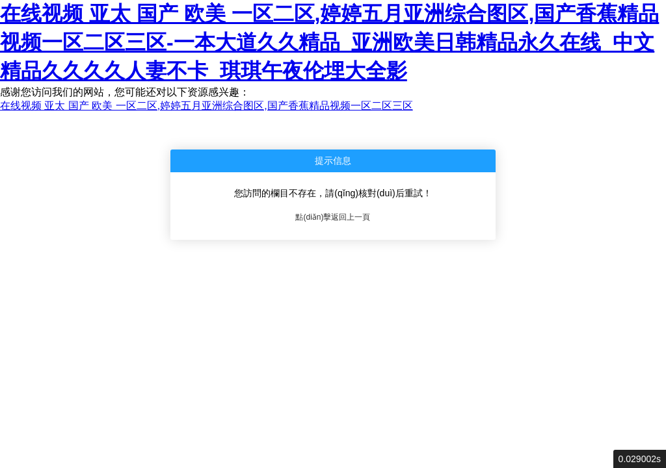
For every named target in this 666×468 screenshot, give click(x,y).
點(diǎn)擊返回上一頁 (332, 217)
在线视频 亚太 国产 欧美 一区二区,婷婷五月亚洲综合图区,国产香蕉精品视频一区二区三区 (206, 105)
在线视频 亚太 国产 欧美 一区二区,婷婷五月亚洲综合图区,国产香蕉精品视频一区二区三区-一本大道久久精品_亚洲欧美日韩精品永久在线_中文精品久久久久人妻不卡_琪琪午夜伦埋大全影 (329, 42)
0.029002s (640, 459)
